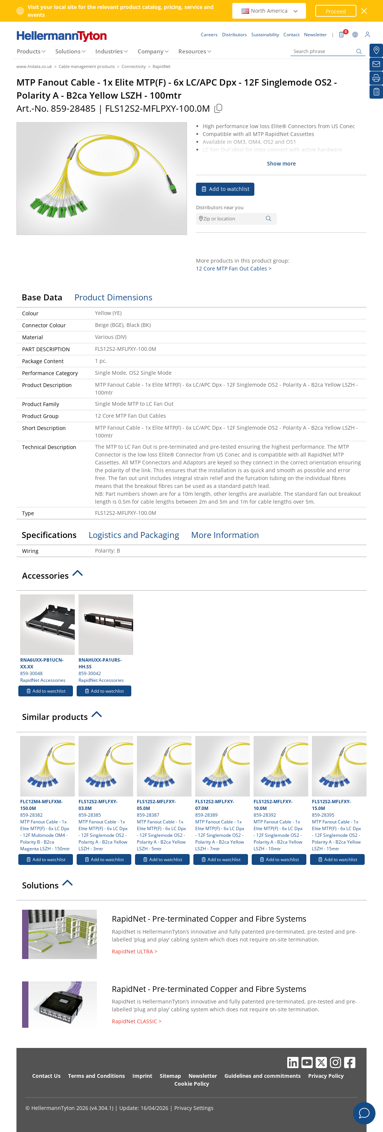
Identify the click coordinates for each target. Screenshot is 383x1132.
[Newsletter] (376, 64)
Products (28, 51)
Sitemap (170, 1075)
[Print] (376, 78)
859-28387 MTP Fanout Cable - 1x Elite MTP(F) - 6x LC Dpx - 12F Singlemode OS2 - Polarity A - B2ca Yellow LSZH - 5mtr (163, 794)
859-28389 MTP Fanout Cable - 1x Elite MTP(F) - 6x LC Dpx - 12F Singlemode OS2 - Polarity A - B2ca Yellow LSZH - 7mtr (221, 794)
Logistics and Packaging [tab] (134, 534)
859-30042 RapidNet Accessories (105, 638)
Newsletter (203, 1075)
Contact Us (46, 1075)
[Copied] (218, 108)
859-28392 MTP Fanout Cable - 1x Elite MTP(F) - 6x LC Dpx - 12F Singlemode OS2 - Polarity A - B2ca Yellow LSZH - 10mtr (280, 794)
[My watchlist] (376, 92)
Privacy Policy (326, 1075)
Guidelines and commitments (262, 1075)
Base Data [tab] (42, 297)
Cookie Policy (191, 1083)
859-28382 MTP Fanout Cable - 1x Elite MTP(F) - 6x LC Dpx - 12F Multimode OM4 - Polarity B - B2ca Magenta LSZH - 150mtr (46, 794)
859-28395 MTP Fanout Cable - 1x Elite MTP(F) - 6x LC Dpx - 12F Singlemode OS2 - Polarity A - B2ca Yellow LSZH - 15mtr (338, 794)
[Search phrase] (328, 51)
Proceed (336, 11)
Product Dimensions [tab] (113, 297)
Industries (109, 51)
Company (150, 51)
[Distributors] (376, 50)
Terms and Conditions (96, 1075)
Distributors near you (219, 207)
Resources (192, 51)
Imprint (142, 1075)
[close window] (364, 11)
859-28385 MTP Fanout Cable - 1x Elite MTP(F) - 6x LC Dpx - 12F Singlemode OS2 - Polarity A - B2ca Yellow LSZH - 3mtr (105, 794)
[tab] (191, 578)
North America (270, 10)
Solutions (67, 51)
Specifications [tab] (49, 534)
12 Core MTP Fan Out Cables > (234, 268)
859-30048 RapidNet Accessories (46, 638)
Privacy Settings (194, 1107)
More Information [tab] (225, 534)
